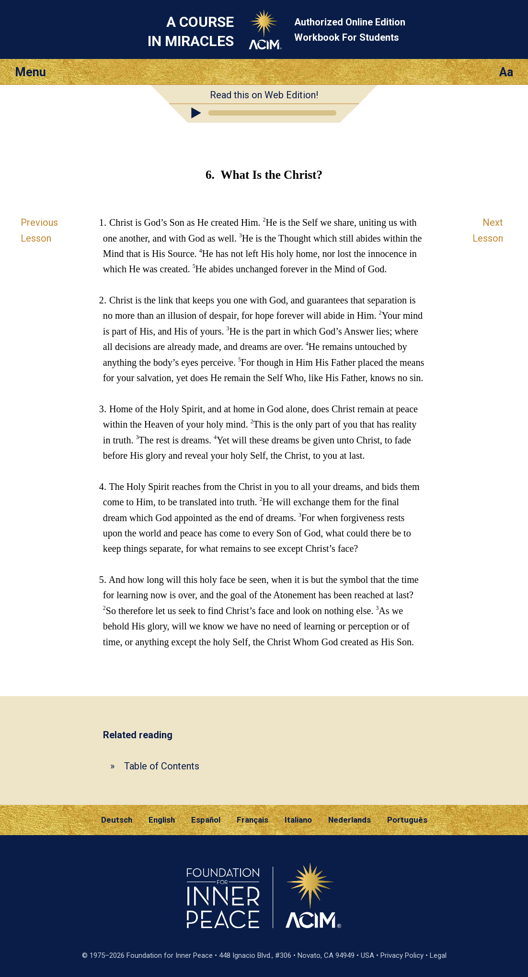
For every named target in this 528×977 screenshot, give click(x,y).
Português (407, 820)
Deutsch (116, 820)
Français (252, 820)
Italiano (298, 820)
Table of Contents (161, 766)
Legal (438, 955)
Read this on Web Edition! (264, 95)
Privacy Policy (402, 955)
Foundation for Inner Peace (169, 955)
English (162, 820)
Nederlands (349, 820)
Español (205, 820)
